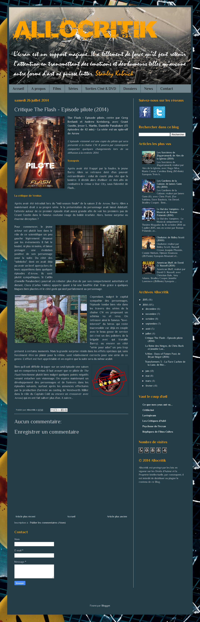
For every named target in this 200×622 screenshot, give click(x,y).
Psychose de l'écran (154, 426)
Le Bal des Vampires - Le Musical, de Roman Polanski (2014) (170, 212)
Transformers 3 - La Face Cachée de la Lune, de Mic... (165, 363)
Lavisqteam (149, 415)
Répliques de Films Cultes (158, 431)
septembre (152, 323)
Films (57, 89)
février (149, 385)
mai (148, 375)
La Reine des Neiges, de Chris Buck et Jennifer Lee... (164, 347)
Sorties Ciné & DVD (100, 89)
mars (149, 380)
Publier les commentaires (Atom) (48, 522)
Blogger (105, 605)
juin (148, 370)
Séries (73, 89)
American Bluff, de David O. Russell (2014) (170, 264)
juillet (149, 333)
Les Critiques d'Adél (154, 420)
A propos (38, 89)
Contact (166, 89)
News (148, 89)
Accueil (18, 89)
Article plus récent (25, 516)
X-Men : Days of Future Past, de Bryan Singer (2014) (162, 355)
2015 (145, 299)
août (148, 328)
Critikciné (148, 410)
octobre (150, 318)
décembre (151, 308)
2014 (145, 304)
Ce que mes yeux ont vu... (158, 404)
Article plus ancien (117, 516)
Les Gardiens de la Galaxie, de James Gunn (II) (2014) (169, 183)
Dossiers (130, 89)
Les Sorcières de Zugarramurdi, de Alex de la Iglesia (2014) (170, 155)
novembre (151, 313)
